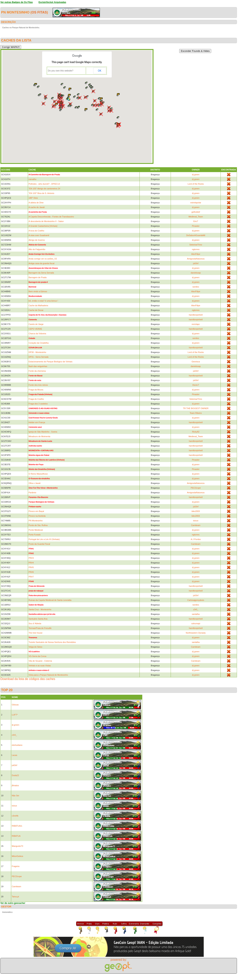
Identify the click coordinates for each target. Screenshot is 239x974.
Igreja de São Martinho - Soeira (43, 432)
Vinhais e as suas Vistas (40, 665)
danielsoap (196, 273)
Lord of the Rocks (196, 184)
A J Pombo (196, 539)
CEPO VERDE (35, 329)
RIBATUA (16, 836)
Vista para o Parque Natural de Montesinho (48, 675)
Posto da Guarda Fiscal (39, 544)
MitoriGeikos (17, 856)
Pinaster (195, 226)
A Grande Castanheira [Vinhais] (43, 226)
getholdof (196, 212)
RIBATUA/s (17, 826)
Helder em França (37, 422)
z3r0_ (195, 609)
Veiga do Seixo (35, 647)
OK (99, 70)
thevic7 (196, 385)
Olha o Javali (35, 483)
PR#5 (31, 567)
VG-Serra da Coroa (37, 656)
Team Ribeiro (196, 413)
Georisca (196, 361)
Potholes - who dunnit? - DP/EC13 (44, 184)
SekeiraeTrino (195, 245)
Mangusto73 (17, 846)
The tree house (35, 633)
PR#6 (31, 572)
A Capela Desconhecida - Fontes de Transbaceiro (51, 216)
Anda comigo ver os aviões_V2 (43, 259)
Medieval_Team (196, 216)
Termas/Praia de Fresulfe (40, 628)
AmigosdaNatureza (195, 259)
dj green (195, 174)
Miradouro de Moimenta (39, 436)
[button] (69, 99)
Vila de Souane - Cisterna (40, 661)
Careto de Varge (36, 324)
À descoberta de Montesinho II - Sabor (46, 221)
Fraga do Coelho (36, 399)
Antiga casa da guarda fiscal (41, 263)
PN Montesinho (36, 520)
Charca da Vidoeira (37, 333)
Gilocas (15, 705)
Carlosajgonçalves (195, 600)
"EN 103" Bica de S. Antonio (41, 193)
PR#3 (31, 558)
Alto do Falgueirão (37, 249)
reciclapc (196, 324)
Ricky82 (195, 432)
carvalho (32, 179)
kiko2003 (196, 511)
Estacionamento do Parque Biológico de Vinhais (50, 361)
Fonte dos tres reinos (38, 385)
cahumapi (195, 623)
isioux (195, 520)
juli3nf (195, 263)
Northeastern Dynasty (196, 633)
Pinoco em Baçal (36, 511)
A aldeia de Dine (36, 202)
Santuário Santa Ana (38, 619)
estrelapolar (195, 202)
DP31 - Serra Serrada (38, 357)
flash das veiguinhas (38, 366)
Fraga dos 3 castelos (38, 404)
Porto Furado (35, 534)
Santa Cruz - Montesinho (40, 609)
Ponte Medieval (36, 530)
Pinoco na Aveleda (37, 516)
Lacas (14, 755)
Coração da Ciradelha (39, 343)
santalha (196, 614)
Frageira (15, 866)
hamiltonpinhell (195, 315)
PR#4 (31, 563)
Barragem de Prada (37, 277)
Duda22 (15, 775)
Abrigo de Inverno (37, 240)
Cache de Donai (36, 310)
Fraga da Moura (36, 390)
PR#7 (31, 577)
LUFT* (15, 715)
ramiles (195, 287)
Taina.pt (15, 896)
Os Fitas (39, 12)
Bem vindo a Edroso (38, 291)
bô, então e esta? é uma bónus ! (43, 301)
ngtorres (195, 249)
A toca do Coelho (36, 231)
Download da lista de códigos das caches (27, 679)
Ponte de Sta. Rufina (38, 525)
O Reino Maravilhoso (38, 474)
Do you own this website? (60, 70)
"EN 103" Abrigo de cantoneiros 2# (44, 188)
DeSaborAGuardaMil (195, 235)
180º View (33, 198)
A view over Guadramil (39, 235)
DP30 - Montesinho (37, 352)
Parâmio (32, 492)
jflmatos (15, 785)
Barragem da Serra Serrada (41, 273)
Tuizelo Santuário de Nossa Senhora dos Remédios (52, 642)
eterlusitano (17, 745)
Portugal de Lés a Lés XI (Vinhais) (44, 539)
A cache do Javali (37, 207)
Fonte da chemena (37, 371)
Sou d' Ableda (35, 623)
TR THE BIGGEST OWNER (196, 408)
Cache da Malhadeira (38, 305)
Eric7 (195, 221)
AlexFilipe (195, 254)
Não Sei (15, 795)
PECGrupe (196, 488)
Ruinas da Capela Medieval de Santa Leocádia (50, 600)
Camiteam (195, 525)
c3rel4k (15, 816)
